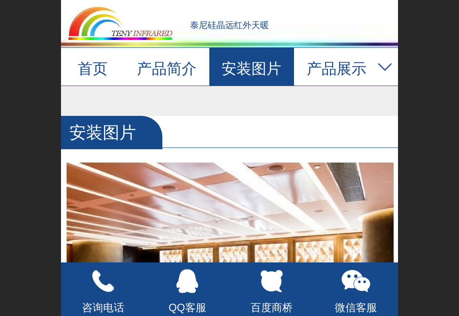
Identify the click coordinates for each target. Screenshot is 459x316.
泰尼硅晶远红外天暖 (229, 25)
